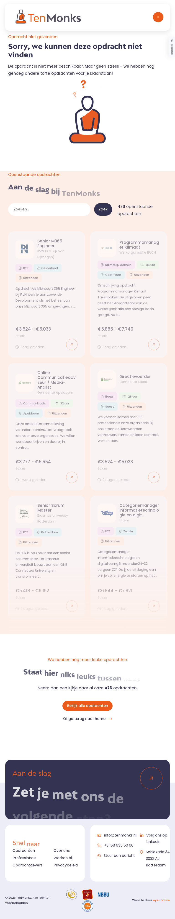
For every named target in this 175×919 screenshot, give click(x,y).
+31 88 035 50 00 (119, 845)
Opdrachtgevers (28, 865)
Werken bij (63, 858)
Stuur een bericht (119, 855)
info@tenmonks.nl (120, 835)
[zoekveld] (49, 209)
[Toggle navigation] (158, 17)
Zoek (103, 209)
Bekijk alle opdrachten (87, 705)
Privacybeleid (66, 865)
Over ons (62, 850)
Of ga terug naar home (84, 718)
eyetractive (161, 900)
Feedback (172, 47)
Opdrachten (24, 850)
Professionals (24, 858)
